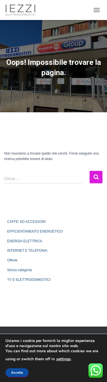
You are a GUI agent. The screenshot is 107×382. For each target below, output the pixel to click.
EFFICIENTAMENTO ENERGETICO (35, 231)
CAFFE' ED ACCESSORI (26, 222)
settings (63, 359)
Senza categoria (19, 270)
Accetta (17, 372)
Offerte (12, 260)
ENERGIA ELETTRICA (24, 241)
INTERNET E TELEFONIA (27, 251)
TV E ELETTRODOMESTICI (29, 280)
